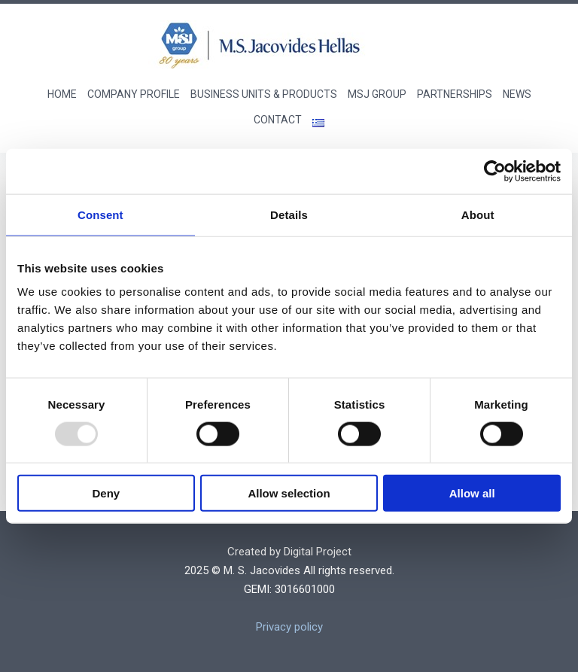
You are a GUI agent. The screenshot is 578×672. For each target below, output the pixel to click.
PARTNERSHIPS (454, 94)
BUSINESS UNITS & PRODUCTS (263, 94)
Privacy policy (289, 627)
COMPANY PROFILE (133, 94)
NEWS (517, 94)
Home (62, 94)
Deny (106, 493)
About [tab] (477, 214)
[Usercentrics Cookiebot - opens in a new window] (495, 171)
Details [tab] (289, 214)
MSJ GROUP (377, 94)
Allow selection (289, 493)
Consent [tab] (100, 214)
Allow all (472, 493)
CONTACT (278, 120)
